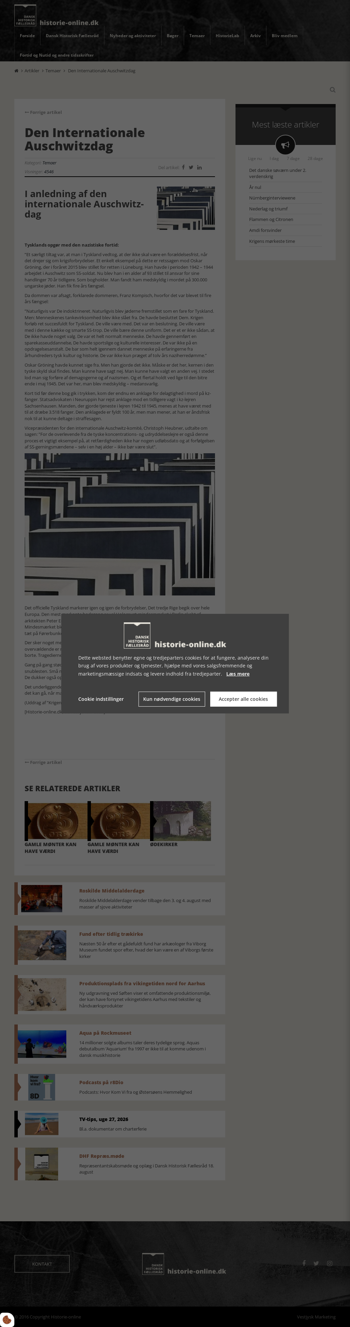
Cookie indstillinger (101, 699)
